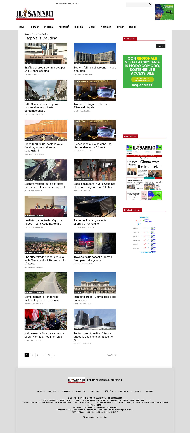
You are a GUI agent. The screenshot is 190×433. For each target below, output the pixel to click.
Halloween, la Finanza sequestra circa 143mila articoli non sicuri (44, 335)
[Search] (149, 5)
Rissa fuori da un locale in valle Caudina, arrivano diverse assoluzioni (44, 147)
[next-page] (54, 355)
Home (27, 34)
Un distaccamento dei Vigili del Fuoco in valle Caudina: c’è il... (44, 222)
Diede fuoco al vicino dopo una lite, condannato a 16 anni (92, 145)
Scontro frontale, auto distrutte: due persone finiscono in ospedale (45, 185)
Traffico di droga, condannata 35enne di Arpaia (91, 106)
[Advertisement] (104, 14)
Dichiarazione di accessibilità (95, 417)
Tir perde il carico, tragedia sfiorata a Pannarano (90, 222)
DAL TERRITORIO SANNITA (34, 100)
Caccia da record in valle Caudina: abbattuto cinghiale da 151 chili (94, 185)
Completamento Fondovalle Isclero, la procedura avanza (42, 298)
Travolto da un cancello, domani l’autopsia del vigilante (93, 258)
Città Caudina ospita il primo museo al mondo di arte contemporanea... (42, 107)
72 (49, 355)
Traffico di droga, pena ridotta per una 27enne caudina (45, 69)
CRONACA (28, 63)
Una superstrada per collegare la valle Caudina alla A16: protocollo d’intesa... (45, 260)
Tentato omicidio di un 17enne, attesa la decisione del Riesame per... (93, 337)
